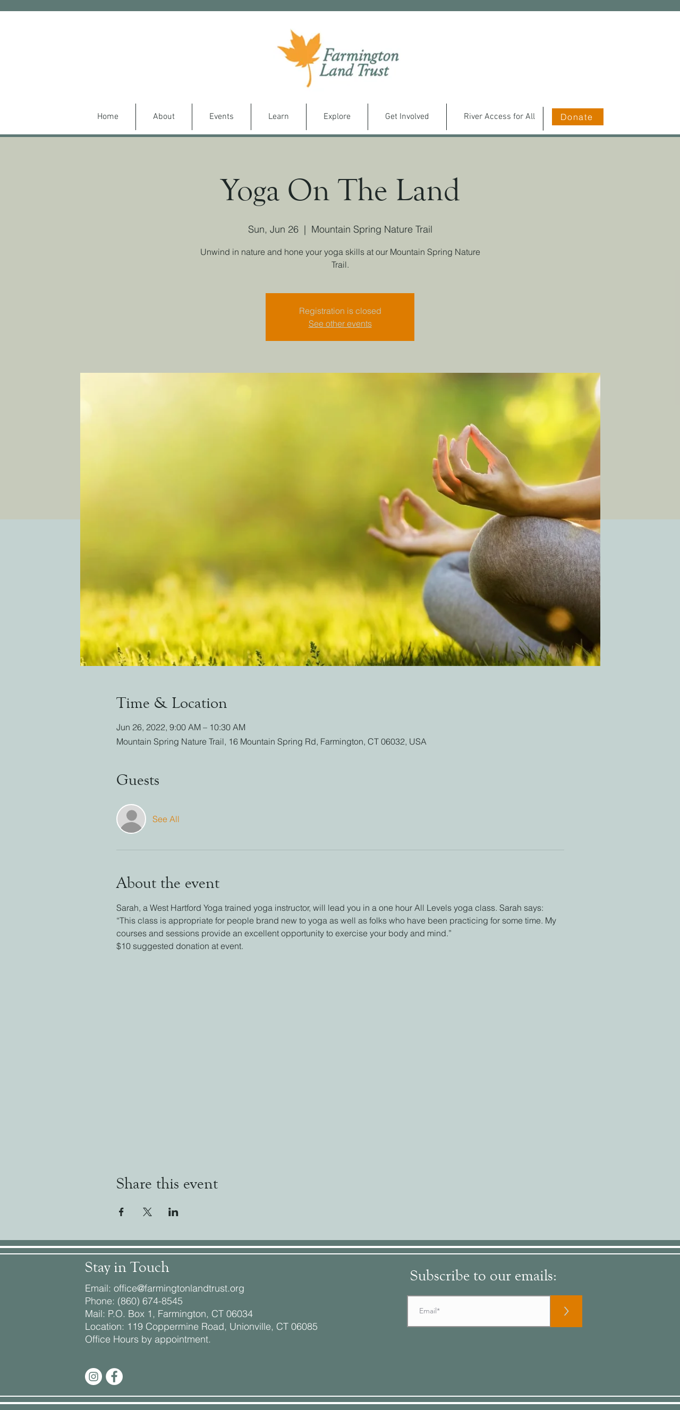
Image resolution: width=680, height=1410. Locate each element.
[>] (566, 1311)
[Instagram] (93, 1376)
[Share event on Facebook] (121, 1212)
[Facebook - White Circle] (114, 1376)
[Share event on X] (147, 1212)
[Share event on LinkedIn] (173, 1212)
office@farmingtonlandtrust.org (179, 1288)
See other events (340, 323)
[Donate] (578, 116)
